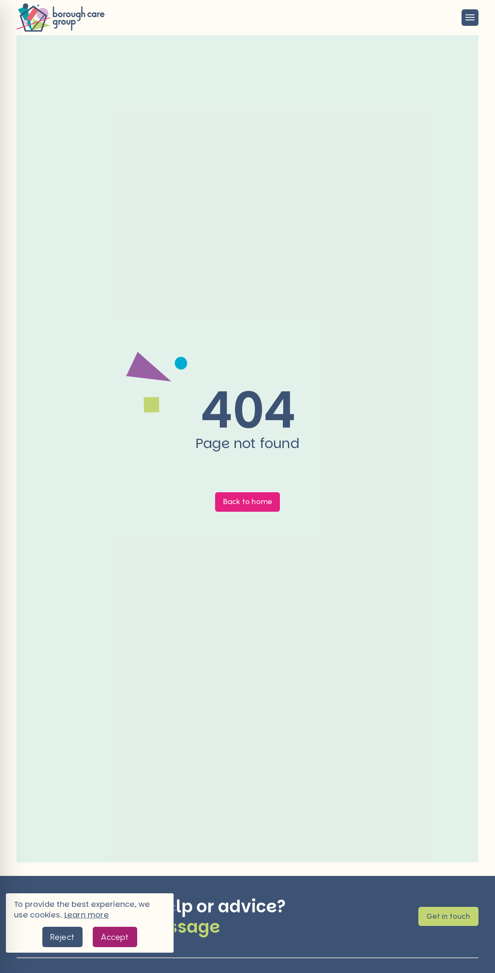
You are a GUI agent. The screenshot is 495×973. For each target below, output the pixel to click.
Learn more (86, 914)
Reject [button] (62, 937)
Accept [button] (115, 937)
